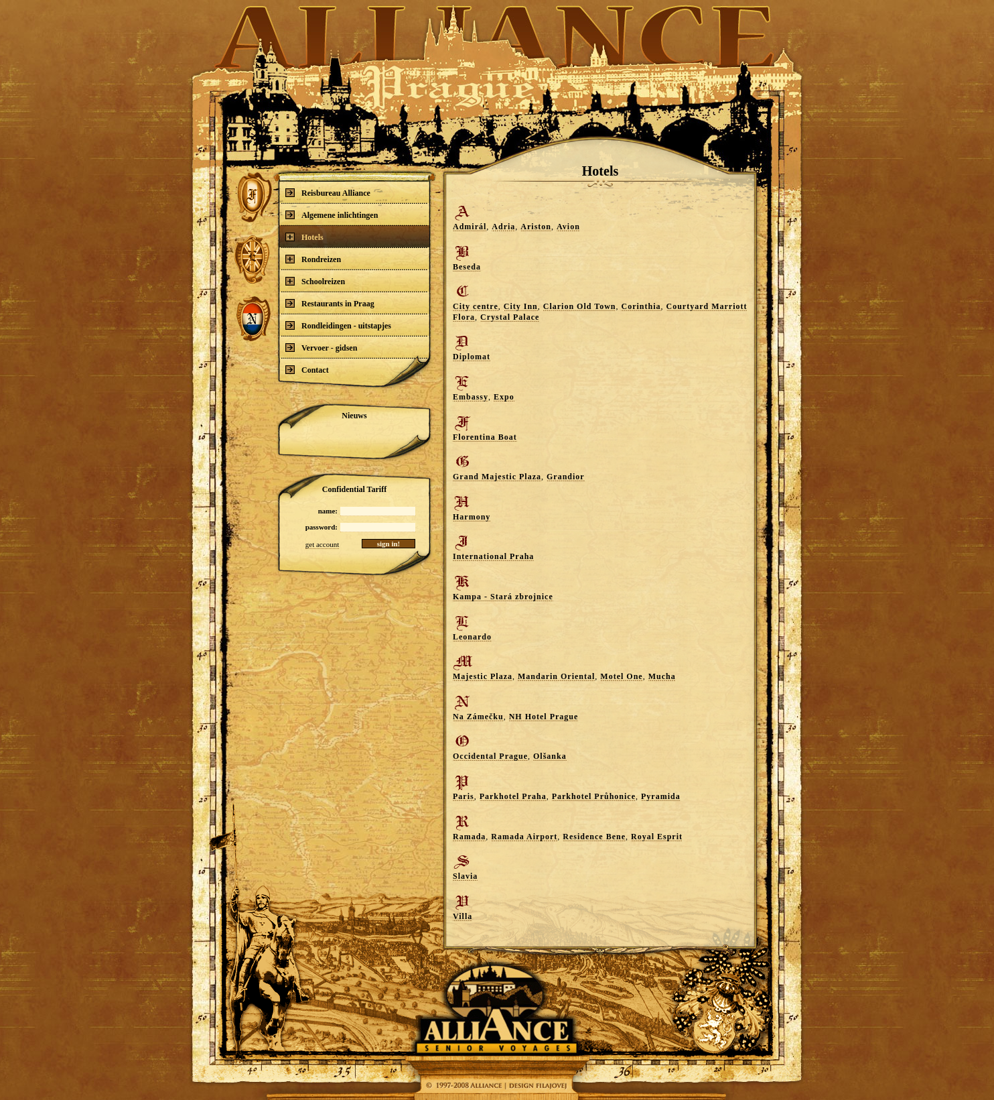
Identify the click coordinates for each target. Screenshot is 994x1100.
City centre (475, 306)
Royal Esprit (657, 836)
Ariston (535, 226)
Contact (307, 370)
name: (328, 511)
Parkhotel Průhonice (594, 796)
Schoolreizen (315, 281)
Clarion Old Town (579, 306)
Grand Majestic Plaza (497, 476)
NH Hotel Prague (544, 716)
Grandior (566, 476)
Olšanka (550, 756)
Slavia (465, 876)
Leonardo (472, 636)
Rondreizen (313, 259)
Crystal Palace (509, 317)
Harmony (471, 517)
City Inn (521, 306)
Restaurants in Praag (329, 303)
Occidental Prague (490, 756)
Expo (504, 397)
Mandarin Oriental (556, 676)
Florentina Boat (485, 437)
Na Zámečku (478, 716)
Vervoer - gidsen (321, 348)
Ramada (469, 836)
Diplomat (471, 356)
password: (321, 527)
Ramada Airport (524, 836)
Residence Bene (594, 836)
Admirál (469, 226)
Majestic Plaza (482, 676)
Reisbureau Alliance (327, 193)
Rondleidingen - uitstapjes (338, 325)
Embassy (470, 397)
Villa (462, 916)
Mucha (662, 676)
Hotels (304, 237)
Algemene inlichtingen (331, 215)
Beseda (467, 266)
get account (322, 544)
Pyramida (661, 796)
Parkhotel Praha (513, 796)
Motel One (621, 676)
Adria (503, 226)
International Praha (493, 556)
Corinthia (640, 306)
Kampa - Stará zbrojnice (503, 596)
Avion (568, 226)
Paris (463, 796)
